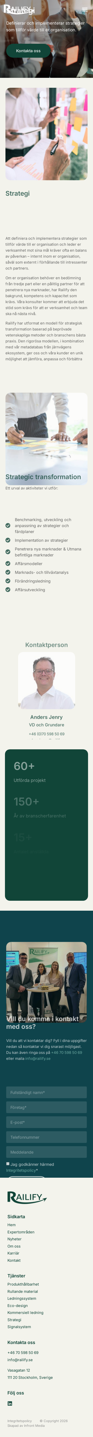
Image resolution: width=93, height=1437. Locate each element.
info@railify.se (38, 1068)
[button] (84, 9)
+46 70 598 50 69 (66, 1062)
